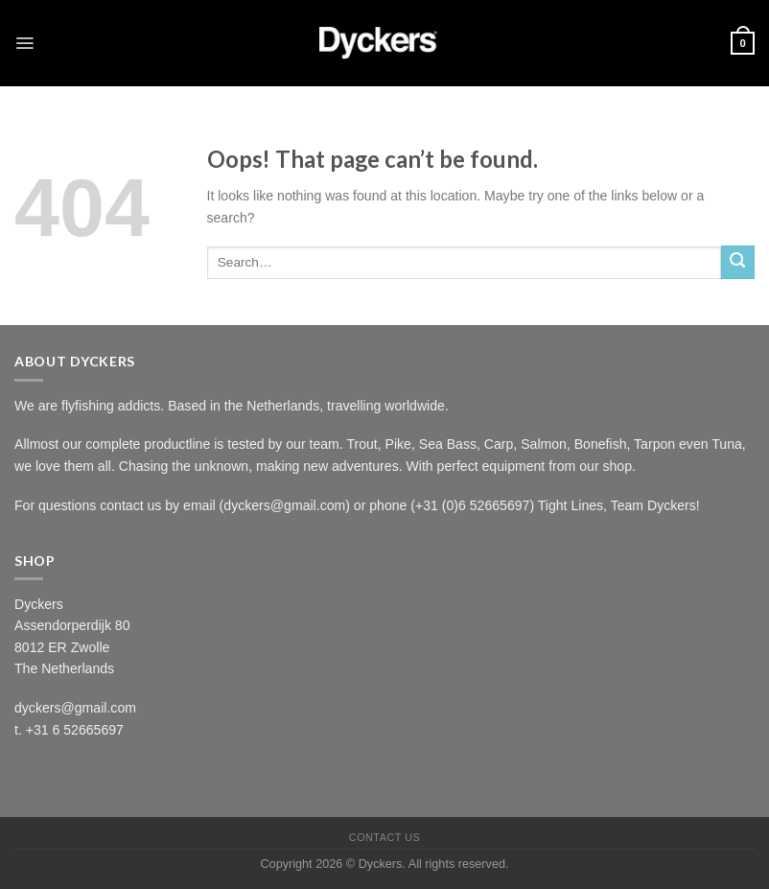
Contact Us (384, 837)
